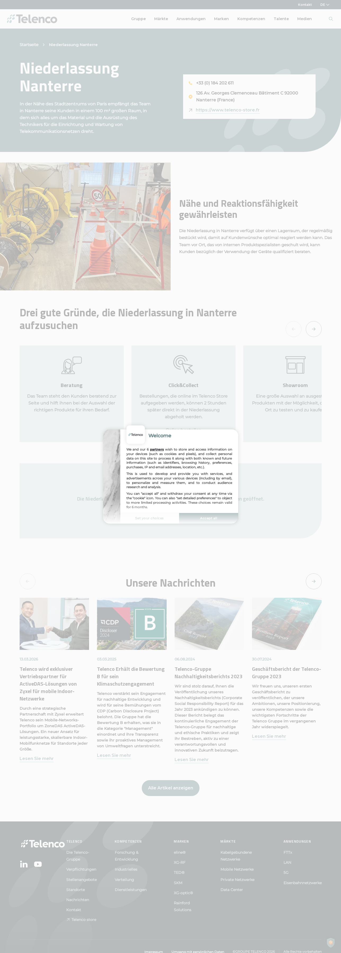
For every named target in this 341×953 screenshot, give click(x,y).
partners (157, 449)
